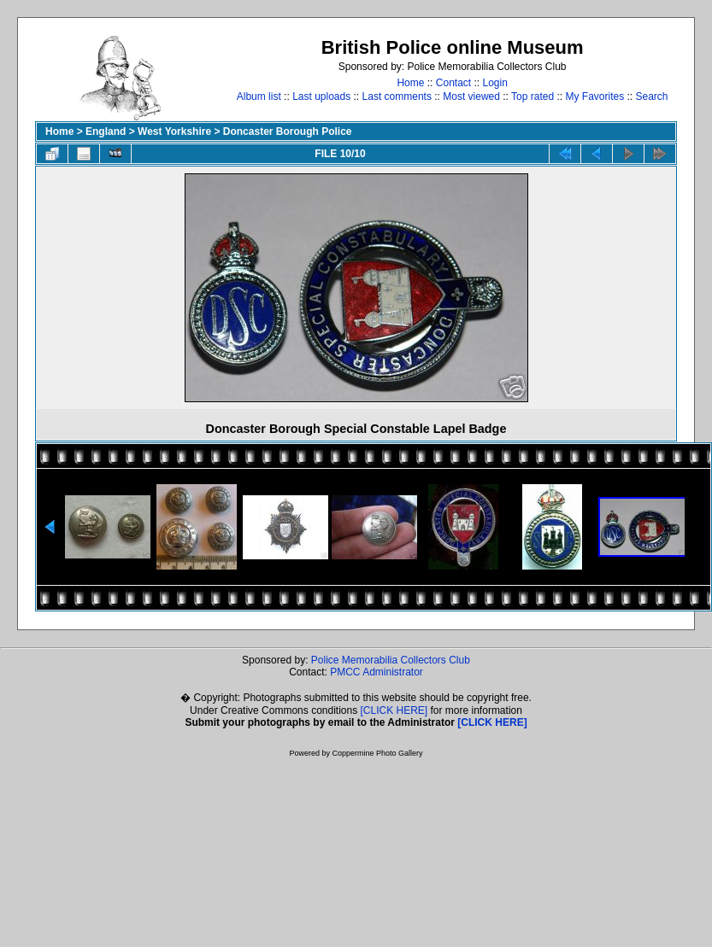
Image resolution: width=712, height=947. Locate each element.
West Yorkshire (174, 131)
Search (652, 96)
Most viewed (471, 96)
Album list (259, 96)
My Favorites (594, 96)
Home (410, 83)
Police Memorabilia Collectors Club (390, 660)
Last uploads (321, 96)
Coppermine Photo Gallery (377, 753)
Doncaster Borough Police (287, 131)
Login (495, 83)
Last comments (397, 96)
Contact (453, 83)
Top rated (532, 96)
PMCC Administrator (376, 672)
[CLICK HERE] (394, 710)
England (105, 131)
